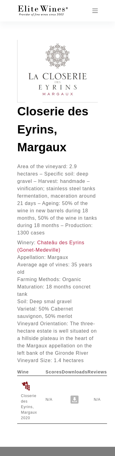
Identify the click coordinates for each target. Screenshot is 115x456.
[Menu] (95, 11)
